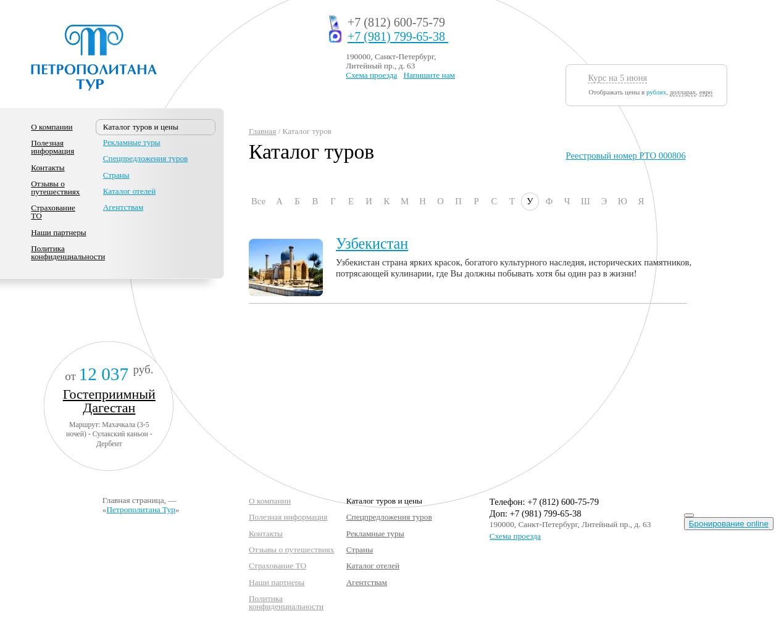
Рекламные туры (132, 142)
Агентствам (123, 207)
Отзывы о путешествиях (55, 187)
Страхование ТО (53, 211)
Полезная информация (52, 147)
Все (258, 201)
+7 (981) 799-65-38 (398, 36)
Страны (116, 175)
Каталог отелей (129, 191)
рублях (656, 92)
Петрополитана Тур (140, 509)
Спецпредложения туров (145, 158)
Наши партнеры (58, 232)
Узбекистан (372, 243)
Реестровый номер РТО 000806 (625, 155)
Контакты (47, 167)
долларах (683, 92)
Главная (262, 131)
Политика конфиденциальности (68, 252)
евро (705, 92)
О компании (51, 126)
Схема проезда (371, 75)
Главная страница (133, 500)
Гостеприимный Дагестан (109, 400)
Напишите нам (429, 75)
